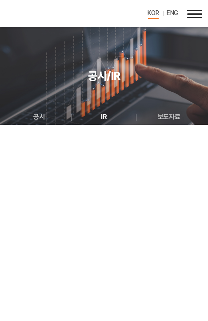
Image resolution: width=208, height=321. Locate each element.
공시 (38, 117)
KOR (153, 12)
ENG (172, 12)
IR (104, 117)
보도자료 (169, 117)
